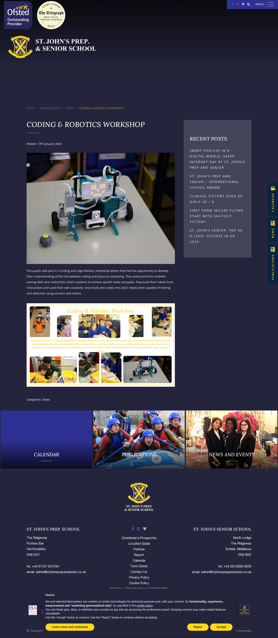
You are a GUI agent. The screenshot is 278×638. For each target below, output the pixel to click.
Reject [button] (198, 627)
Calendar (139, 561)
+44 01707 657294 (45, 566)
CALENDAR (273, 202)
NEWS (273, 233)
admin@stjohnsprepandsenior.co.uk (61, 572)
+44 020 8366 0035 (237, 566)
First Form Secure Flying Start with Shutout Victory (216, 216)
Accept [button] (221, 627)
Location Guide (139, 544)
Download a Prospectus (139, 538)
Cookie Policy (139, 583)
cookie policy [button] (144, 605)
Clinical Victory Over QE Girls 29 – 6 (216, 199)
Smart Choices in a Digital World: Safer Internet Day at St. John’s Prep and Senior (217, 159)
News (46, 399)
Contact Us (139, 572)
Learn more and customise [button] (70, 627)
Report (139, 555)
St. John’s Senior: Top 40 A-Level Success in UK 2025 (216, 236)
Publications (273, 267)
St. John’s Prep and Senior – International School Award (214, 181)
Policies (139, 549)
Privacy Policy (139, 578)
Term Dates (139, 566)
